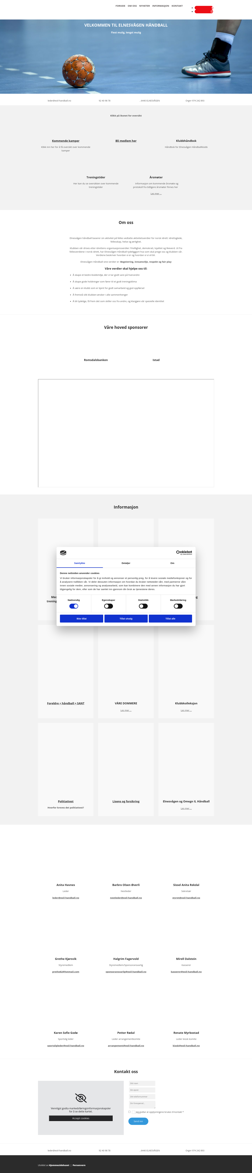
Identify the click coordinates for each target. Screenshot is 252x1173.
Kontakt (177, 5)
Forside (120, 5)
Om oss (132, 5)
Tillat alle (170, 618)
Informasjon (160, 5)
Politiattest (66, 801)
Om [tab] (172, 563)
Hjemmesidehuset (59, 1165)
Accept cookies (80, 1118)
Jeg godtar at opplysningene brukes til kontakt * (160, 1112)
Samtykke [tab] (79, 563)
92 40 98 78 (104, 100)
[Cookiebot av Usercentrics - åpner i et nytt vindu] (178, 552)
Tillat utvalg (126, 618)
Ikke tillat (82, 618)
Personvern (79, 1165)
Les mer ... (156, 193)
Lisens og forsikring (125, 801)
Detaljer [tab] (126, 563)
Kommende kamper (66, 141)
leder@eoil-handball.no (59, 100)
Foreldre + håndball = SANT (65, 703)
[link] (81, 1098)
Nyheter (144, 5)
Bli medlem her (126, 141)
